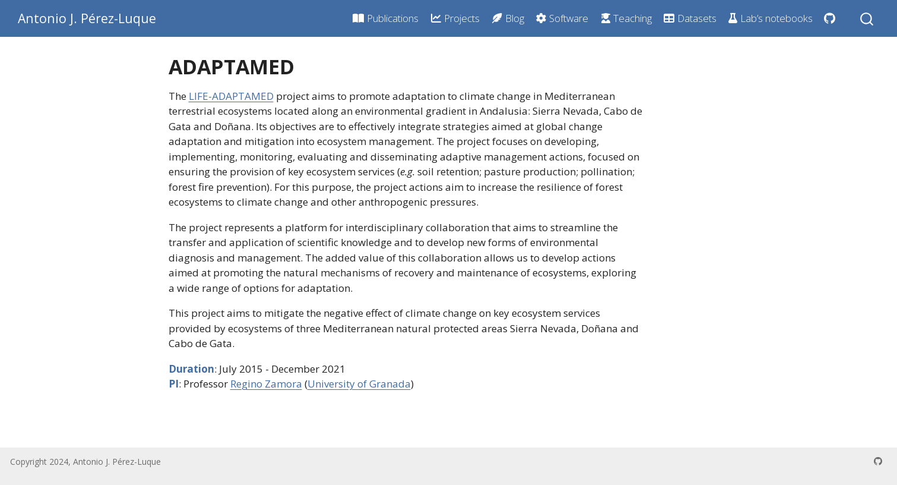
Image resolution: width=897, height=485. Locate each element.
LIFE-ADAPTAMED (231, 96)
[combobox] (867, 18)
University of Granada (359, 383)
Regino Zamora (266, 383)
